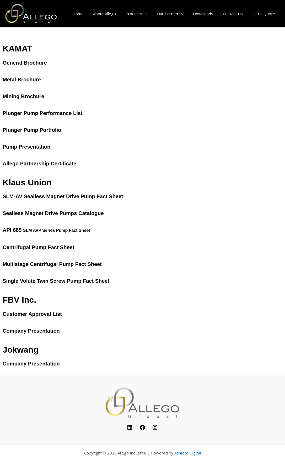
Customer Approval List (32, 314)
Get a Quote (264, 13)
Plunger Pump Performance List (43, 113)
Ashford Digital (187, 453)
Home (89, 13)
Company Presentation (31, 331)
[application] (152, 13)
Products (144, 13)
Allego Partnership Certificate (39, 163)
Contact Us (235, 13)
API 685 (46, 230)
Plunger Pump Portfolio (32, 130)
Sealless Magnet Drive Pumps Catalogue (54, 213)
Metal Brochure (22, 79)
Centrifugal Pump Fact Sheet (38, 247)
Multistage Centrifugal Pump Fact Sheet (52, 264)
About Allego (114, 13)
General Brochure (25, 63)
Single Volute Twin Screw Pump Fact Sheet (56, 281)
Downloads (207, 13)
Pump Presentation (26, 147)
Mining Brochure (23, 96)
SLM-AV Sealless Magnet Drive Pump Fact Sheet (63, 196)
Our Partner (176, 13)
